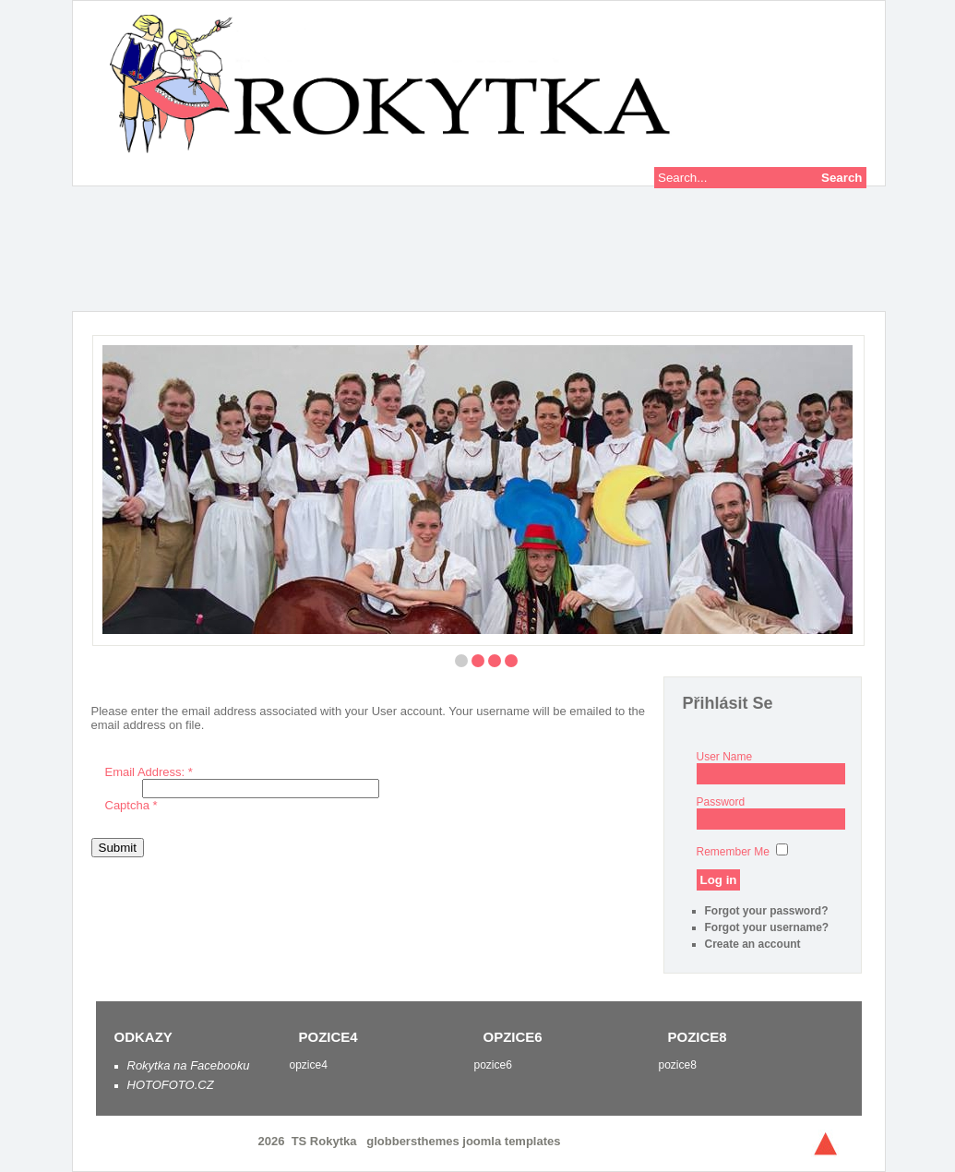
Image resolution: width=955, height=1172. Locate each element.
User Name (725, 756)
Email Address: (149, 772)
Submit (118, 848)
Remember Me (733, 851)
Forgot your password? (767, 910)
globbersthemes (414, 1141)
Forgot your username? (767, 927)
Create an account (753, 944)
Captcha (131, 805)
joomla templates (511, 1141)
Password (721, 801)
